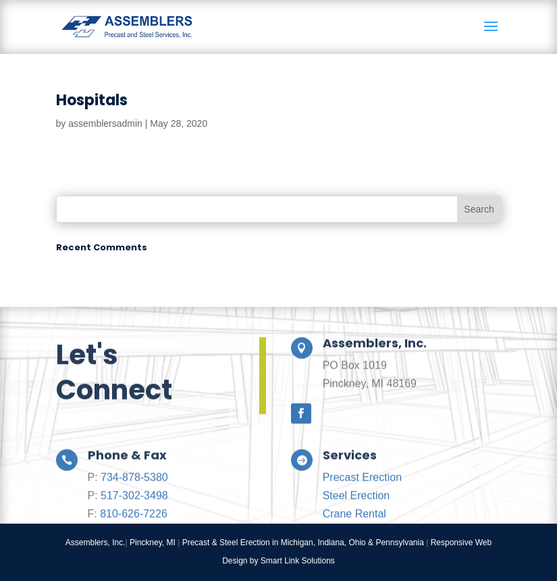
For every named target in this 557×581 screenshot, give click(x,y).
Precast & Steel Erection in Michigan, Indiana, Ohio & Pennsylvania (303, 542)
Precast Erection (362, 499)
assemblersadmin (105, 123)
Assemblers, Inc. (95, 542)
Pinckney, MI (153, 542)
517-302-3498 (134, 517)
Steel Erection (356, 517)
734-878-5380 (134, 499)
